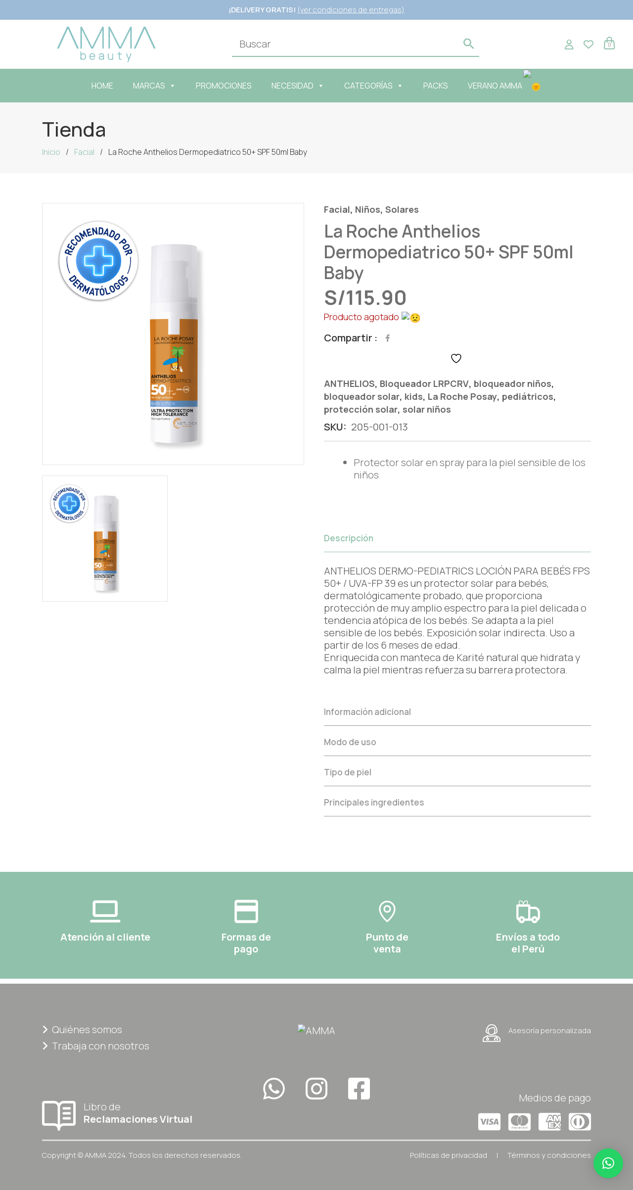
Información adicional (367, 710)
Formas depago (246, 941)
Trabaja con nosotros (95, 1044)
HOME (107, 85)
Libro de (128, 1111)
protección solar (361, 408)
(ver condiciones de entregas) (351, 9)
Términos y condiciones (549, 1154)
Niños (367, 209)
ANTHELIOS (349, 382)
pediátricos (527, 395)
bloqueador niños (512, 382)
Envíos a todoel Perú (528, 941)
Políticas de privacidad (448, 1154)
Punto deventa (387, 941)
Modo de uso (350, 741)
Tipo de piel (347, 771)
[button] (608, 1163)
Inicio (51, 151)
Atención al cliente (105, 936)
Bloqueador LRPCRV (424, 382)
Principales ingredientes (374, 801)
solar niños (427, 408)
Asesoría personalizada (537, 1032)
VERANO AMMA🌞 (505, 85)
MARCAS (159, 85)
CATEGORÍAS (378, 85)
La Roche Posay (462, 395)
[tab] (457, 609)
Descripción (348, 537)
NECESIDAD (302, 85)
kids (414, 395)
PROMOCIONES (229, 85)
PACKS (440, 85)
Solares (402, 209)
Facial (84, 151)
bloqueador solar (362, 395)
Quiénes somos (82, 1028)
